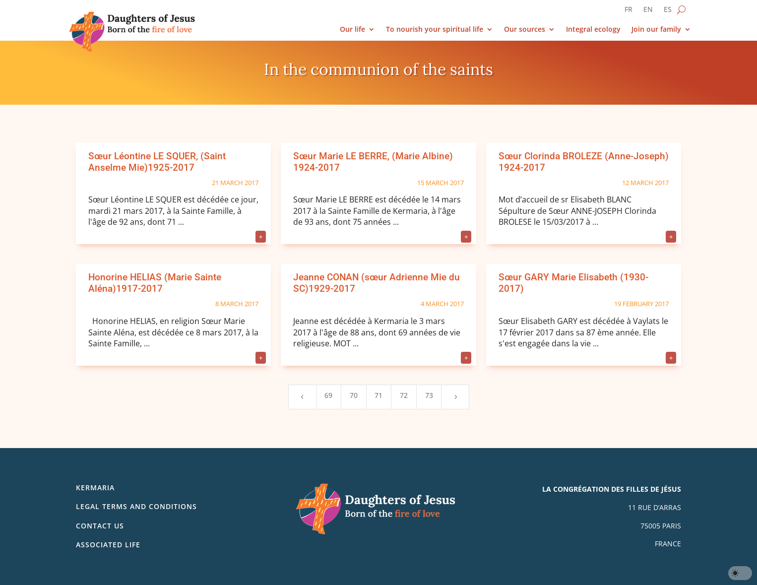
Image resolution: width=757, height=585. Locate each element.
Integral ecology (593, 29)
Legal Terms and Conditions (136, 506)
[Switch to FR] (628, 11)
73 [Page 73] (429, 395)
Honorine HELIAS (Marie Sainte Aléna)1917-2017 (154, 282)
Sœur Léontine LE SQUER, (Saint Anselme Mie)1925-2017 (157, 161)
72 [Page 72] (404, 395)
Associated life (108, 544)
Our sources (524, 29)
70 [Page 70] (354, 395)
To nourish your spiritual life (434, 29)
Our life (352, 29)
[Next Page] (455, 397)
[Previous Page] (302, 397)
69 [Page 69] (328, 395)
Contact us (100, 525)
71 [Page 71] (378, 395)
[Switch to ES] (668, 11)
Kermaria (95, 487)
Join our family (656, 29)
